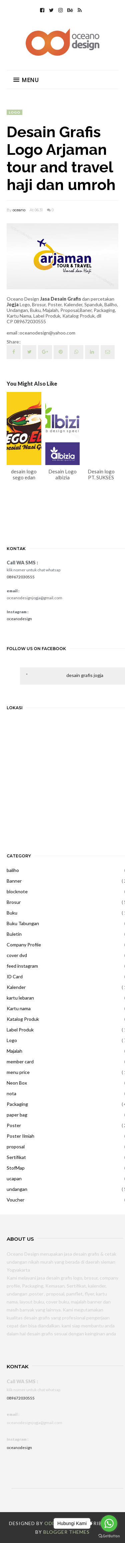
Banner (14, 881)
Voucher (15, 1200)
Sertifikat (16, 1157)
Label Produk (20, 1029)
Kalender (16, 987)
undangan (17, 1189)
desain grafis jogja (84, 675)
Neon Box (17, 1083)
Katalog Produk (23, 1019)
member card (20, 1061)
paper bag (17, 1114)
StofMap (16, 1168)
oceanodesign (19, 618)
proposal (16, 1146)
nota (11, 1093)
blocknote (17, 891)
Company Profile (24, 944)
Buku (12, 913)
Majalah (14, 1051)
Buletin (14, 934)
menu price (18, 1072)
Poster (14, 1125)
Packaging (17, 1104)
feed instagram (22, 966)
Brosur (14, 902)
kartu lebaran (20, 998)
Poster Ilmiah (20, 1136)
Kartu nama (19, 1008)
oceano (19, 210)
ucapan (14, 1178)
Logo (14, 112)
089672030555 (21, 576)
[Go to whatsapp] (109, 1523)
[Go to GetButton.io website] (109, 1536)
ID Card (15, 976)
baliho (13, 870)
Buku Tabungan (23, 923)
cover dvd (17, 955)
